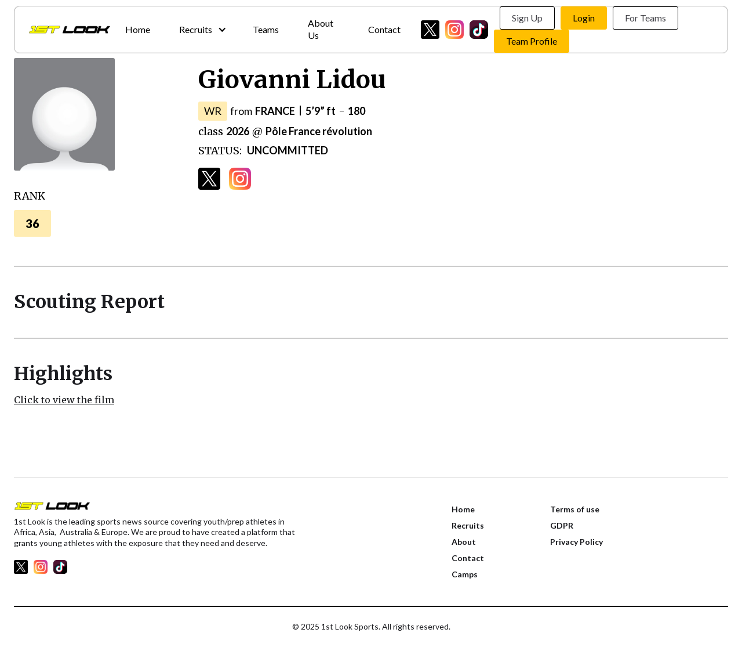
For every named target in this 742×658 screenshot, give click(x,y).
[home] (69, 29)
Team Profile (531, 40)
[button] (201, 30)
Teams (266, 29)
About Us (320, 29)
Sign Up (527, 17)
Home (137, 29)
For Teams (645, 17)
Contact (384, 29)
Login (584, 17)
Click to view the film (64, 400)
